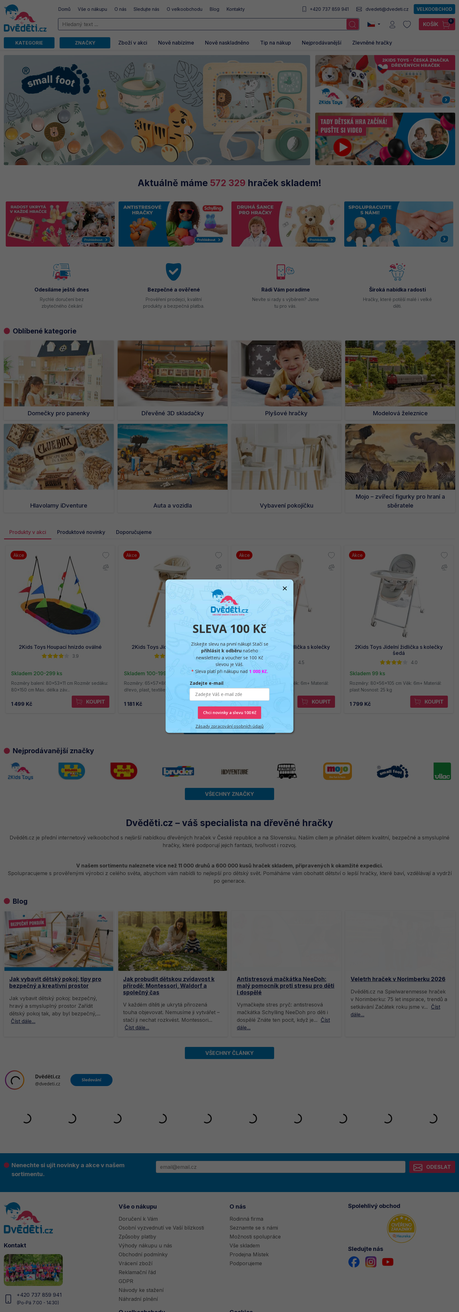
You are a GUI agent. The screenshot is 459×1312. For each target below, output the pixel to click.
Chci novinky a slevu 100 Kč (229, 712)
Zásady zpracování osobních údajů (229, 726)
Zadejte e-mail (206, 683)
